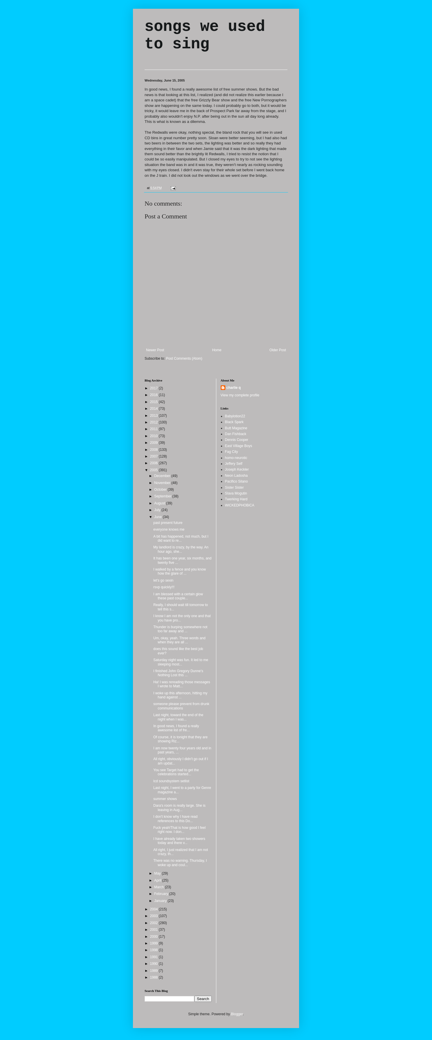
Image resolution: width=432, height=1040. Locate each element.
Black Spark (234, 422)
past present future (167, 523)
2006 (154, 463)
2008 (154, 450)
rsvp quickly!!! (164, 587)
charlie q (233, 388)
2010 (154, 436)
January (161, 901)
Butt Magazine (236, 428)
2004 (154, 909)
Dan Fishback (235, 434)
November (162, 483)
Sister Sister (234, 487)
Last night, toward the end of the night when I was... (178, 717)
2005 (154, 470)
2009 (154, 443)
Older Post (277, 350)
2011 (154, 429)
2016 (154, 395)
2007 (154, 456)
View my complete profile (240, 395)
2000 (154, 937)
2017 (154, 388)
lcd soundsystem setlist (171, 781)
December (162, 476)
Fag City (231, 452)
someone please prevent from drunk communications (181, 706)
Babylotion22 (235, 416)
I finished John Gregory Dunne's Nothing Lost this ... (178, 673)
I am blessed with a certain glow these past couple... (178, 596)
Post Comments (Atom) (184, 358)
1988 (154, 977)
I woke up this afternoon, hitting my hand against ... (180, 695)
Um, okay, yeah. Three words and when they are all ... (179, 640)
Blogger (237, 1014)
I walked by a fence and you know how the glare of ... (179, 571)
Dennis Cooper (236, 440)
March (159, 887)
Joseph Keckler (237, 469)
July (157, 510)
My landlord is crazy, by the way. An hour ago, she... (180, 549)
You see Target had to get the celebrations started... (176, 772)
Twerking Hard (236, 499)
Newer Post (155, 350)
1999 (154, 943)
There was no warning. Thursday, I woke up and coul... (180, 863)
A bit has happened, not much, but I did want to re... (180, 538)
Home (217, 350)
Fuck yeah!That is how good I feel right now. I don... (179, 830)
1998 (154, 950)
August (160, 503)
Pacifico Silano (236, 481)
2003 (154, 916)
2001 (154, 930)
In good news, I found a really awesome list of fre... (176, 728)
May (158, 873)
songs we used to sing (205, 35)
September (163, 496)
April (158, 880)
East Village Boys (238, 446)
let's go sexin (163, 580)
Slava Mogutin (236, 493)
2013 (154, 416)
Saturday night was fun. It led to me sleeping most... (180, 662)
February (161, 894)
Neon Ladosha (236, 476)
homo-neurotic (236, 458)
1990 (154, 964)
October (161, 490)
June (158, 517)
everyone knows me (169, 529)
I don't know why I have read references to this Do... (175, 819)
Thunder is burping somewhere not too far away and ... (180, 629)
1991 (154, 957)
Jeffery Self (234, 464)
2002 (154, 923)
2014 (154, 409)
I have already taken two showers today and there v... (179, 841)
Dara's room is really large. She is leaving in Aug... (179, 808)
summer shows (165, 799)
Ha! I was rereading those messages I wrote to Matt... (181, 684)
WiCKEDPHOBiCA (239, 505)
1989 (154, 971)
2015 (154, 402)
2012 (154, 422)
